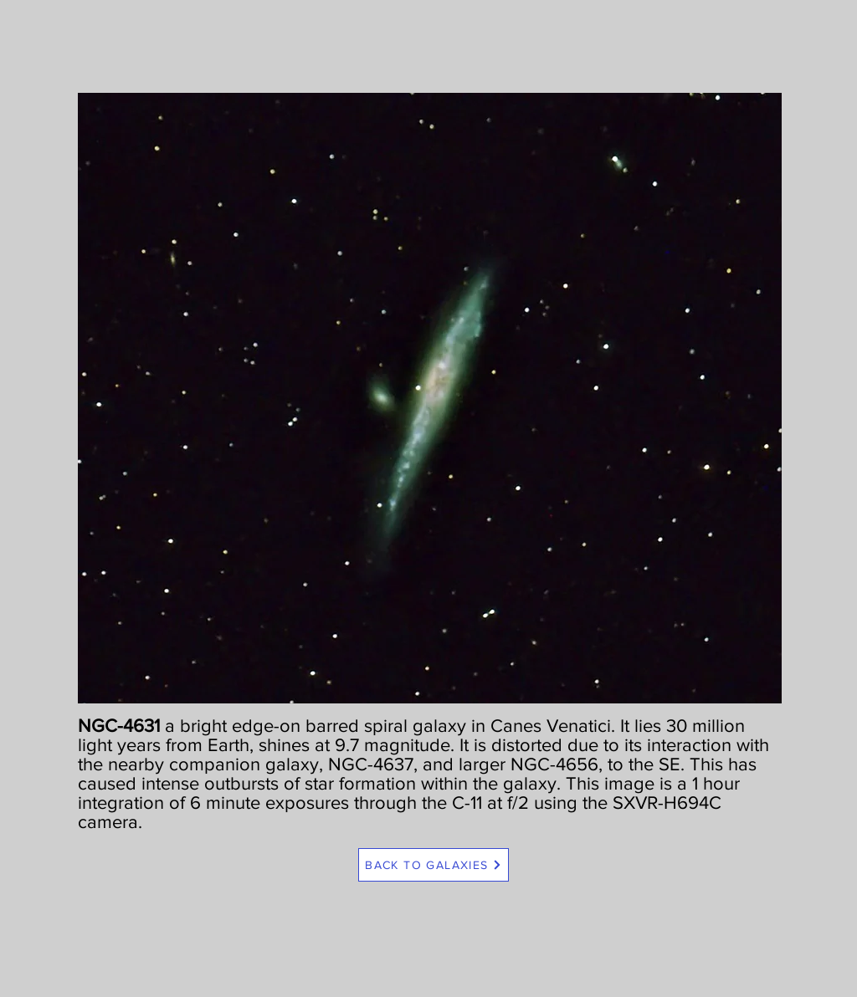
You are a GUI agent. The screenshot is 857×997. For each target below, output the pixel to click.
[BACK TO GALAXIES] (433, 865)
